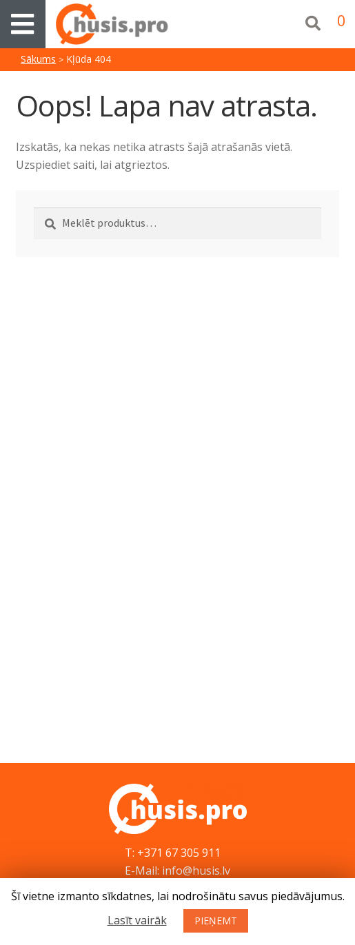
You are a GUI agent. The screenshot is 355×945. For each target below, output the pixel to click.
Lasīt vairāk (137, 920)
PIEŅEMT (215, 920)
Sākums (38, 58)
